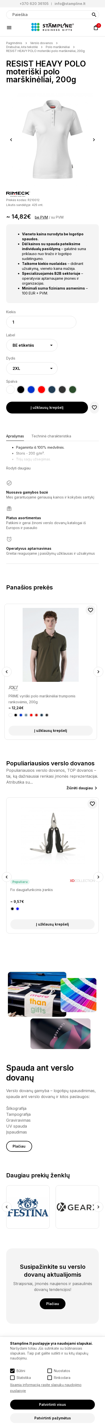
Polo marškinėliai (58, 47)
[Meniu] (9, 28)
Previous (11, 140)
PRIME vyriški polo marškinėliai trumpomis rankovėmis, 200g (43, 699)
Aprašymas (15, 436)
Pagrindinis (14, 43)
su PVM (57, 217)
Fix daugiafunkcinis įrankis (31, 890)
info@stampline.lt (70, 3)
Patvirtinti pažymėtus (52, 1418)
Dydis (10, 358)
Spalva (11, 381)
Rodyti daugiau (18, 468)
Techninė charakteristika (51, 436)
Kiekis (11, 312)
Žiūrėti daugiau (79, 788)
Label (10, 335)
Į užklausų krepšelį (47, 407)
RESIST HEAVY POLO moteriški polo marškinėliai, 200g (45, 51)
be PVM (41, 217)
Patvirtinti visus (52, 1404)
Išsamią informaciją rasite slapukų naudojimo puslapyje (46, 1388)
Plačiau (19, 1146)
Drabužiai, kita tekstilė (22, 47)
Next (94, 140)
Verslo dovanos (41, 43)
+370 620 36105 (34, 3)
